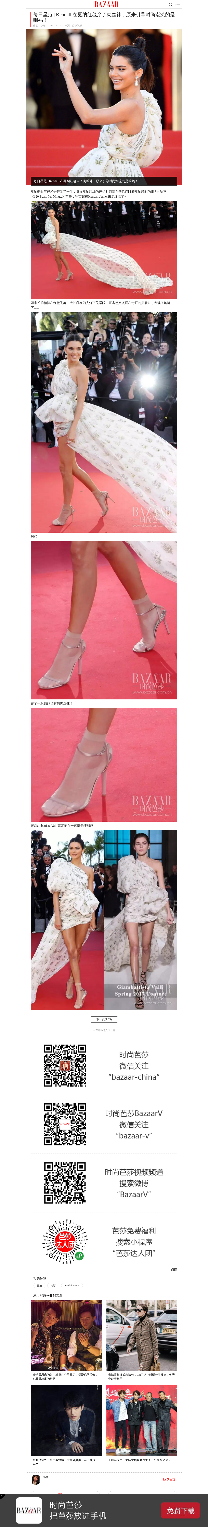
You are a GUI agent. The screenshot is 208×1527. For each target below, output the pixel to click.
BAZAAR (106, 4)
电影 (53, 1285)
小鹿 (42, 25)
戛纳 (39, 1285)
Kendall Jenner (72, 1285)
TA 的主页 (169, 1479)
